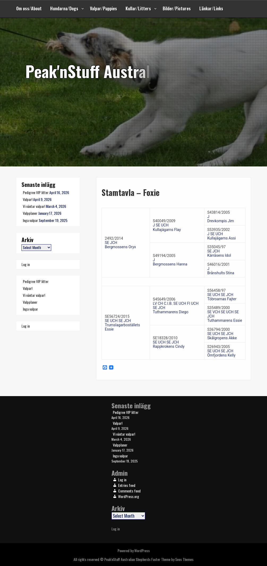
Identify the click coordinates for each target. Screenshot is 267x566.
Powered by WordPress (134, 550)
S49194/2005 (164, 256)
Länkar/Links (211, 8)
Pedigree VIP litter (36, 192)
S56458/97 (216, 290)
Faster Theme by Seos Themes (172, 559)
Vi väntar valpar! (34, 206)
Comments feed (129, 491)
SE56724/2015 (117, 316)
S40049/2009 (164, 221)
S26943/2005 (218, 347)
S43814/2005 (218, 212)
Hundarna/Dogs (64, 8)
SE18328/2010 (165, 338)
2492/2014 (114, 238)
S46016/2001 (218, 264)
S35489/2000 (218, 308)
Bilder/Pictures (177, 8)
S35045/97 (216, 247)
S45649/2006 (164, 299)
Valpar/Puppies (103, 8)
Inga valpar (30, 220)
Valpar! (27, 199)
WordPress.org (128, 496)
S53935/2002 (218, 230)
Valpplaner (30, 213)
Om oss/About (29, 8)
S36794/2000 (218, 329)
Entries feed (126, 485)
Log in (25, 264)
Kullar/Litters (138, 8)
